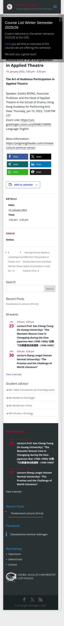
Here (8, 44)
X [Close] (60, 19)
